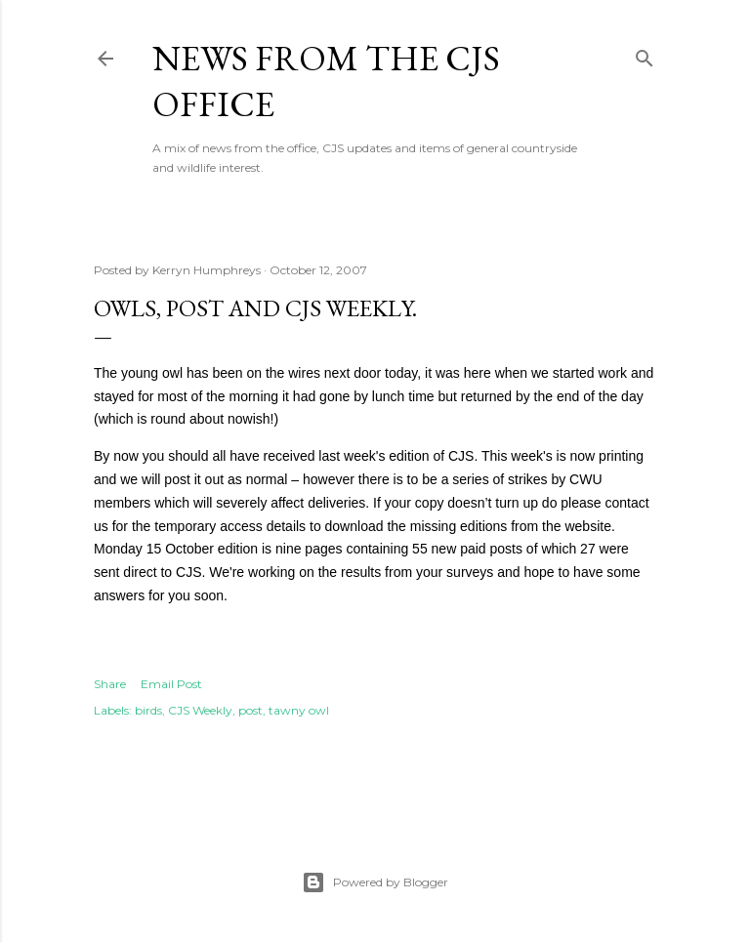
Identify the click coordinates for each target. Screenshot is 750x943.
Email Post (171, 683)
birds (148, 710)
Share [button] (110, 683)
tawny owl (299, 710)
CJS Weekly (200, 710)
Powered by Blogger (375, 882)
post (250, 710)
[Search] (644, 54)
